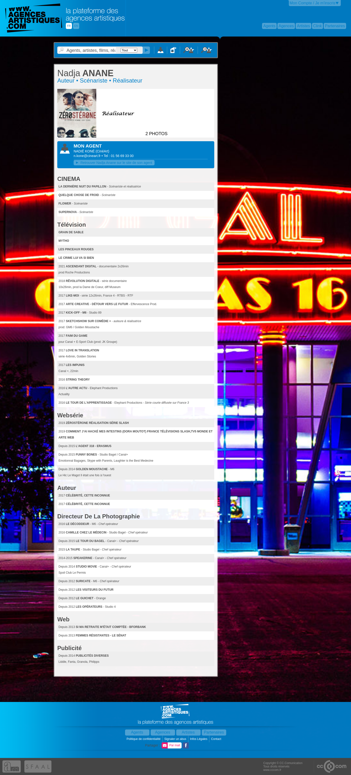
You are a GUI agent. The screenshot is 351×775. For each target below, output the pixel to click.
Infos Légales (199, 739)
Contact (216, 739)
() (102, 151)
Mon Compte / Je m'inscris (312, 3)
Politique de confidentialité (144, 739)
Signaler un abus (175, 739)
